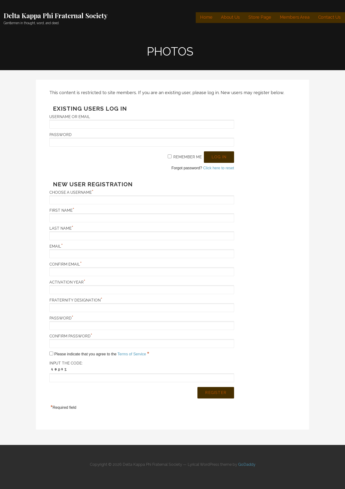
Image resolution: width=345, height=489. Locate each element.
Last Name (61, 228)
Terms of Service (132, 354)
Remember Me (187, 157)
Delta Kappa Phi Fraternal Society (56, 15)
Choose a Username (71, 192)
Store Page (259, 17)
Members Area (295, 17)
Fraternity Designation (75, 300)
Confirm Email (65, 264)
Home (206, 17)
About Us (230, 17)
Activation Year (67, 282)
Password (60, 134)
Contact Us (329, 17)
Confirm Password (70, 336)
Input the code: (65, 363)
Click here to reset (218, 168)
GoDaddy (246, 464)
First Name (61, 210)
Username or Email (69, 116)
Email (56, 246)
